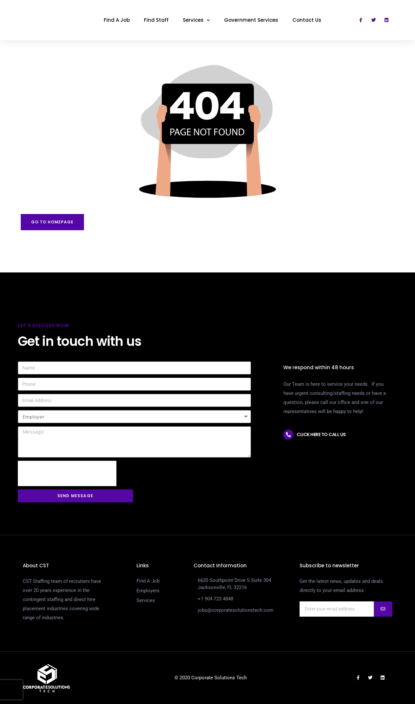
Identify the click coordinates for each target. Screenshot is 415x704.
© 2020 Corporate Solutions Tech (210, 678)
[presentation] (67, 473)
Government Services (251, 20)
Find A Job (117, 20)
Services (196, 20)
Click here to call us (321, 434)
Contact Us (306, 20)
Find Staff (156, 20)
